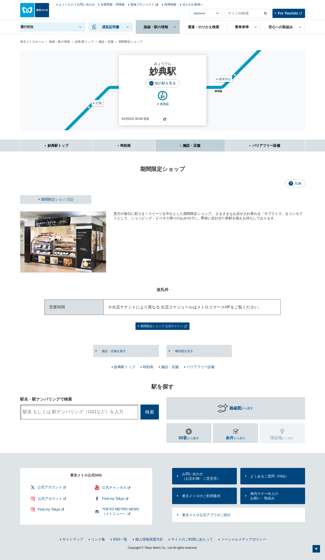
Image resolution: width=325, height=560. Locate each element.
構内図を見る (184, 351)
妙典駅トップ (58, 145)
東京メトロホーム (32, 41)
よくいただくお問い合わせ (77, 4)
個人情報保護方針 (149, 539)
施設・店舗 (106, 41)
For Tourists (288, 13)
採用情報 (170, 4)
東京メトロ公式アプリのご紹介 (206, 515)
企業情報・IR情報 (113, 4)
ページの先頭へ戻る (316, 549)
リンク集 (98, 539)
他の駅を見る (165, 83)
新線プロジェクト (142, 4)
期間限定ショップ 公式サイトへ (161, 326)
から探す (241, 408)
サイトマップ (72, 539)
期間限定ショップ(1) (57, 199)
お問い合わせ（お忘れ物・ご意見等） (201, 476)
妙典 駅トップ (84, 41)
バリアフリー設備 (266, 145)
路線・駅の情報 (59, 41)
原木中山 (225, 79)
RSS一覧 (120, 539)
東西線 (164, 104)
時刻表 (125, 145)
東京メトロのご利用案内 (201, 496)
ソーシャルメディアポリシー (243, 539)
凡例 (297, 183)
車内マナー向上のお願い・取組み (264, 496)
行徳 (99, 103)
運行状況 (26, 27)
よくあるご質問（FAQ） (269, 476)
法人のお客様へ (192, 4)
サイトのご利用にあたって (192, 539)
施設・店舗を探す (114, 351)
